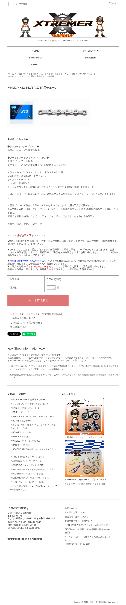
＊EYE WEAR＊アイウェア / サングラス (29, 478)
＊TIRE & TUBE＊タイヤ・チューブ (27, 457)
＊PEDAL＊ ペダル (19, 436)
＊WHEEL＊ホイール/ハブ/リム (25, 441)
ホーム (11, 74)
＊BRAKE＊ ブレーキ (20, 432)
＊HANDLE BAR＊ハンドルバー (25, 408)
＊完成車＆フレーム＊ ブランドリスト (84, 418)
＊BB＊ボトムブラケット (22, 421)
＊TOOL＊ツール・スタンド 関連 (26, 482)
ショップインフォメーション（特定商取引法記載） (36, 313)
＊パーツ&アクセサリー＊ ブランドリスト (85, 460)
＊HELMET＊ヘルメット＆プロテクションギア (32, 469)
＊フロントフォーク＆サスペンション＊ (29, 404)
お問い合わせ (71, 508)
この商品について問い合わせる (26, 322)
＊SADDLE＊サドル (19, 445)
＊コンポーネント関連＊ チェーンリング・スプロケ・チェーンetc (46, 74)
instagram (90, 57)
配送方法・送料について (76, 516)
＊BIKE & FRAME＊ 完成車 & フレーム (28, 399)
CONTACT (35, 64)
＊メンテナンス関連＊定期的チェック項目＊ (36, 76)
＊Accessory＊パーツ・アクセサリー (27, 461)
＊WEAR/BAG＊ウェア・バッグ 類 (26, 474)
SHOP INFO (35, 57)
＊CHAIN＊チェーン (87, 74)
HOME (35, 50)
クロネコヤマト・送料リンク (78, 521)
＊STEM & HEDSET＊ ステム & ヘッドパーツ (32, 416)
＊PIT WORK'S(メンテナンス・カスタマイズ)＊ (87, 525)
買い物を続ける (18, 327)
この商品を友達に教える (23, 318)
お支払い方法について (75, 512)
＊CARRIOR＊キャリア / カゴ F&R (27, 465)
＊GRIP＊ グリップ (19, 412)
